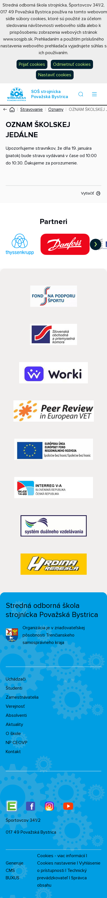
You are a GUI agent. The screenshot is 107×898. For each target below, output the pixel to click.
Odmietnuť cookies (72, 64)
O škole (13, 733)
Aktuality (14, 724)
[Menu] (94, 94)
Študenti (14, 688)
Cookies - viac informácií (61, 856)
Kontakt (13, 752)
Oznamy (55, 109)
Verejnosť (15, 706)
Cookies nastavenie (56, 863)
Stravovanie (31, 109)
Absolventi (16, 715)
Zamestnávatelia (22, 697)
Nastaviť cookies (54, 75)
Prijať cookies (32, 64)
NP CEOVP (16, 742)
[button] (81, 94)
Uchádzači (16, 679)
